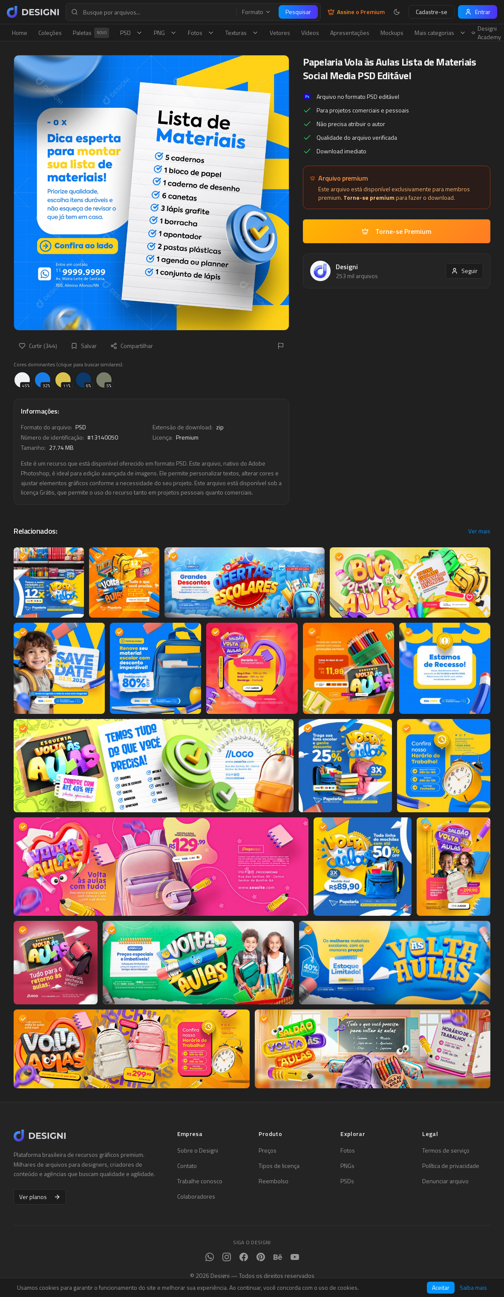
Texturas (242, 32)
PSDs (347, 1181)
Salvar (84, 345)
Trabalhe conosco (199, 1181)
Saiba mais (473, 1287)
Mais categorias (440, 32)
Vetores (280, 32)
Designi (347, 267)
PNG (165, 32)
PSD (131, 32)
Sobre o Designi (197, 1150)
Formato (256, 12)
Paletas (91, 33)
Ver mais (479, 531)
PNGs (347, 1166)
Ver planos (39, 1196)
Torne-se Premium (397, 231)
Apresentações (349, 32)
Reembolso (273, 1181)
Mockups (391, 32)
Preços (267, 1150)
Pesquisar (298, 11)
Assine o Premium (356, 12)
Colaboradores (196, 1196)
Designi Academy (486, 32)
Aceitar (440, 1287)
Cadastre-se (431, 11)
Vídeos (310, 32)
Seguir (464, 270)
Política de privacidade (450, 1166)
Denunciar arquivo (445, 1181)
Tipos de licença (279, 1166)
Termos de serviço (445, 1150)
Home (19, 32)
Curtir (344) (38, 345)
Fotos (201, 32)
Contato (187, 1166)
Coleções (50, 32)
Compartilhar (131, 345)
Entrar (477, 11)
